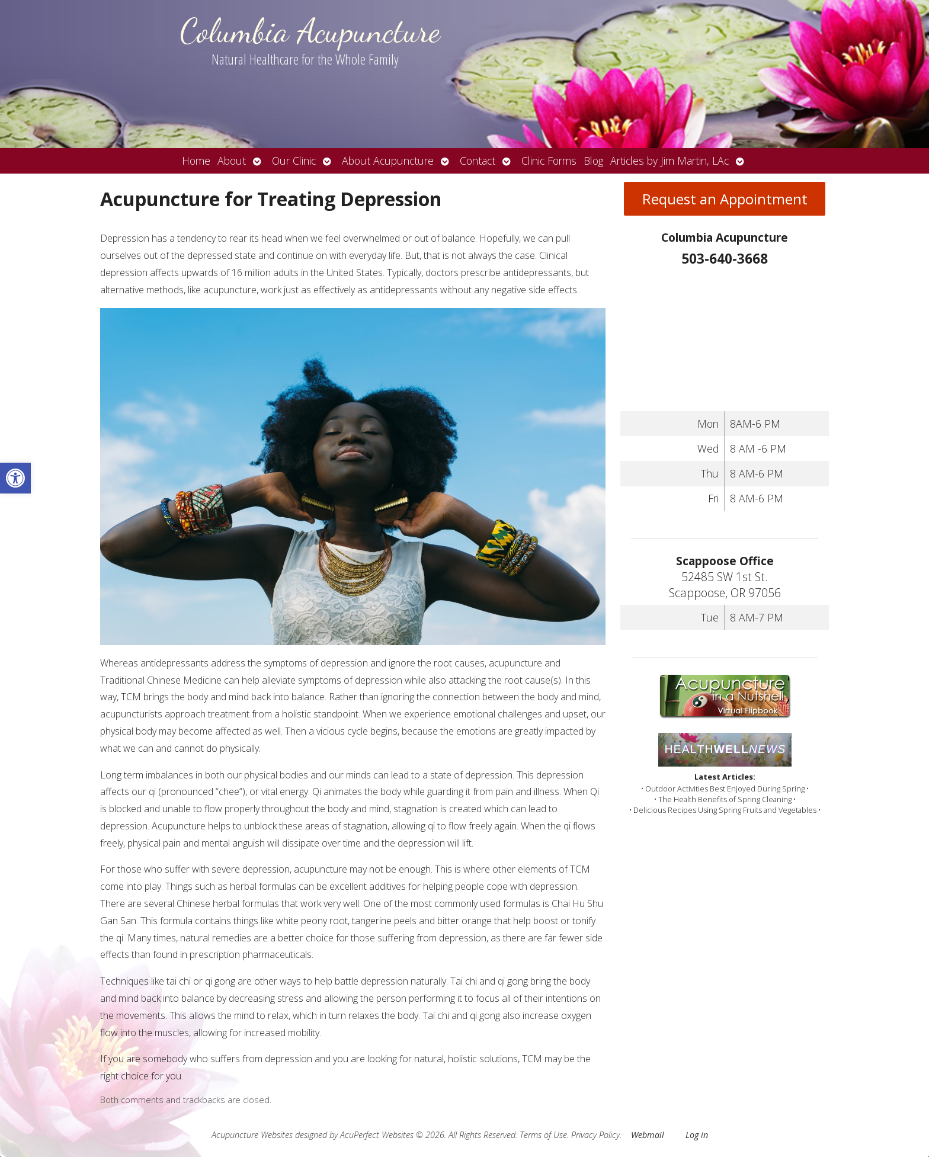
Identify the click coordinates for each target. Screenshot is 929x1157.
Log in (696, 1134)
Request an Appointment (725, 199)
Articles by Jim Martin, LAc (669, 160)
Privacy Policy (595, 1134)
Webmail (647, 1134)
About (231, 160)
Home (196, 160)
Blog (593, 160)
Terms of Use (543, 1134)
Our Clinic (294, 160)
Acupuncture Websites (252, 1134)
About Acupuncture (388, 160)
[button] (15, 478)
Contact (477, 160)
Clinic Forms (548, 160)
